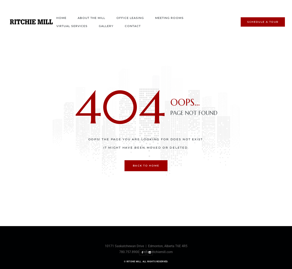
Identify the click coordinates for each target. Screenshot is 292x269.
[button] (263, 22)
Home (61, 18)
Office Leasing (130, 18)
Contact (133, 26)
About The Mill (91, 18)
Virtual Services (72, 26)
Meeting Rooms (169, 18)
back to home (146, 165)
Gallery (106, 26)
